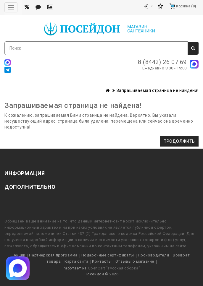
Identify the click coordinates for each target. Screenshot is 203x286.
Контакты (102, 261)
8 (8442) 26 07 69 (162, 62)
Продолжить (179, 141)
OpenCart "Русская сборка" (114, 268)
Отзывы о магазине (134, 261)
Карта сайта (76, 261)
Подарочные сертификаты (107, 255)
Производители (153, 255)
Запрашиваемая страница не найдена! (158, 90)
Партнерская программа (53, 255)
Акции (19, 255)
